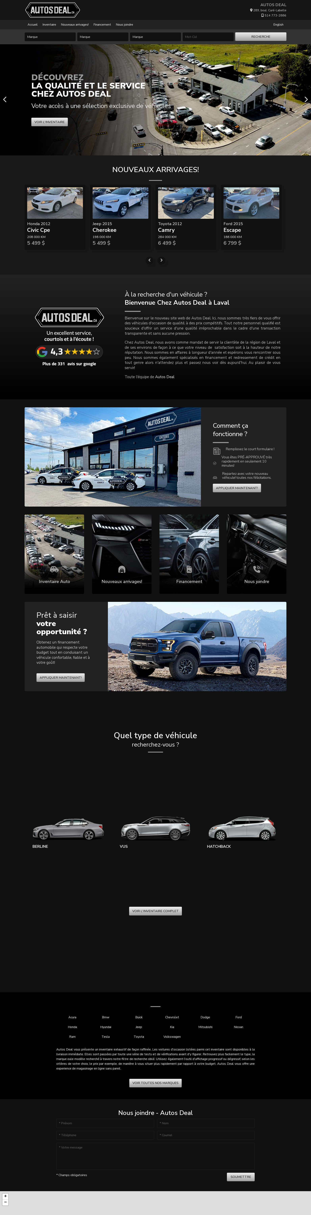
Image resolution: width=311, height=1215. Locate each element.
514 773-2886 (273, 15)
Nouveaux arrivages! (75, 24)
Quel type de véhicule (155, 739)
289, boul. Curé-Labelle (268, 10)
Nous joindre (124, 24)
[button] (5, 1197)
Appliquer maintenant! (237, 488)
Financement (102, 24)
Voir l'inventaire (49, 122)
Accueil (33, 24)
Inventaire (49, 24)
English (278, 24)
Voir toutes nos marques (155, 1083)
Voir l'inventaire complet (155, 911)
